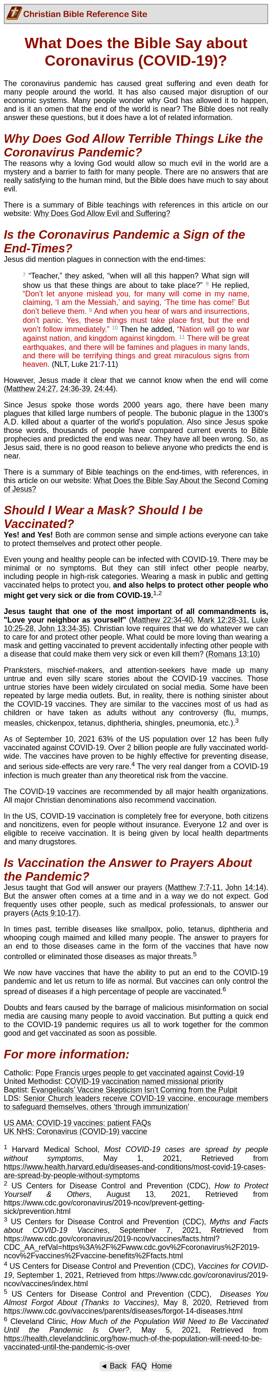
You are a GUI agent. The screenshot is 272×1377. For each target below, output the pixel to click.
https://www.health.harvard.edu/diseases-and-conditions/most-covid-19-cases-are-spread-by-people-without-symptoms (135, 1171)
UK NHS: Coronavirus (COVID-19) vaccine (75, 1131)
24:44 (103, 389)
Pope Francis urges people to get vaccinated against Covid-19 (139, 1073)
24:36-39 (75, 389)
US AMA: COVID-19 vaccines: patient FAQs (77, 1123)
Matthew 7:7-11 (193, 887)
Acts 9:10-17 (55, 913)
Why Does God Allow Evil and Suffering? (102, 213)
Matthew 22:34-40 (162, 620)
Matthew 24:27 (31, 389)
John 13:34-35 (62, 628)
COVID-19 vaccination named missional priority (144, 1081)
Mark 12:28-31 (222, 620)
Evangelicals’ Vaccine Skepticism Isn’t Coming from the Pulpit (134, 1090)
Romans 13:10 (232, 654)
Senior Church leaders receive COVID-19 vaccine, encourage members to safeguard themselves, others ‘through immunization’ (136, 1102)
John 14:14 (245, 887)
